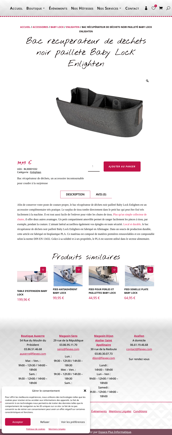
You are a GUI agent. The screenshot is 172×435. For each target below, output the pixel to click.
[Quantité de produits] (94, 166)
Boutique (34, 8)
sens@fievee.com (68, 349)
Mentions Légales (57, 429)
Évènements (58, 8)
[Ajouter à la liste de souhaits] (43, 270)
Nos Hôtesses (82, 8)
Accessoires (40, 27)
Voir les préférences (73, 422)
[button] (85, 390)
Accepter (17, 422)
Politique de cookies (35, 429)
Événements (99, 411)
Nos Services (107, 8)
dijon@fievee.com (103, 358)
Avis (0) (101, 194)
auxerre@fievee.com (33, 354)
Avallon (139, 336)
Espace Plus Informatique (114, 432)
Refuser (44, 422)
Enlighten (72, 27)
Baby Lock (57, 27)
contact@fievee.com (139, 349)
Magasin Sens (68, 336)
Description (75, 194)
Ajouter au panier (122, 166)
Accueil (16, 8)
